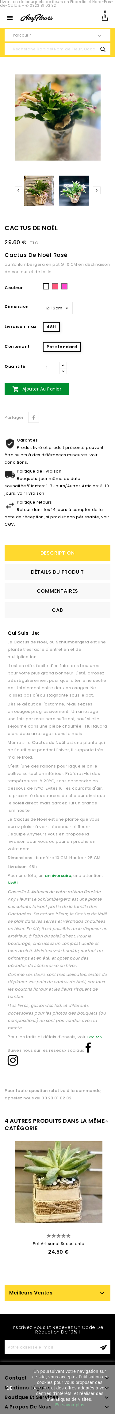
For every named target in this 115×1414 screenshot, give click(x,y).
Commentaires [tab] (58, 591)
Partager (33, 417)
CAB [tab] (57, 610)
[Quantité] (50, 368)
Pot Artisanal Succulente (59, 1244)
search (102, 49)
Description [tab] (57, 552)
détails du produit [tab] (57, 571)
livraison (94, 1037)
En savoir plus (69, 1404)
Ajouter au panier (36, 389)
